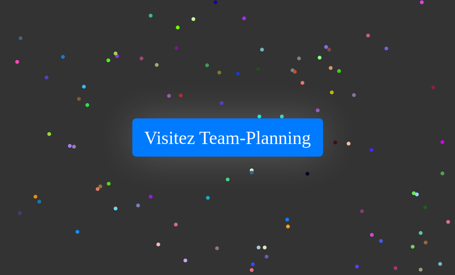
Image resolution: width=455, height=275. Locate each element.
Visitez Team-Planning (227, 138)
